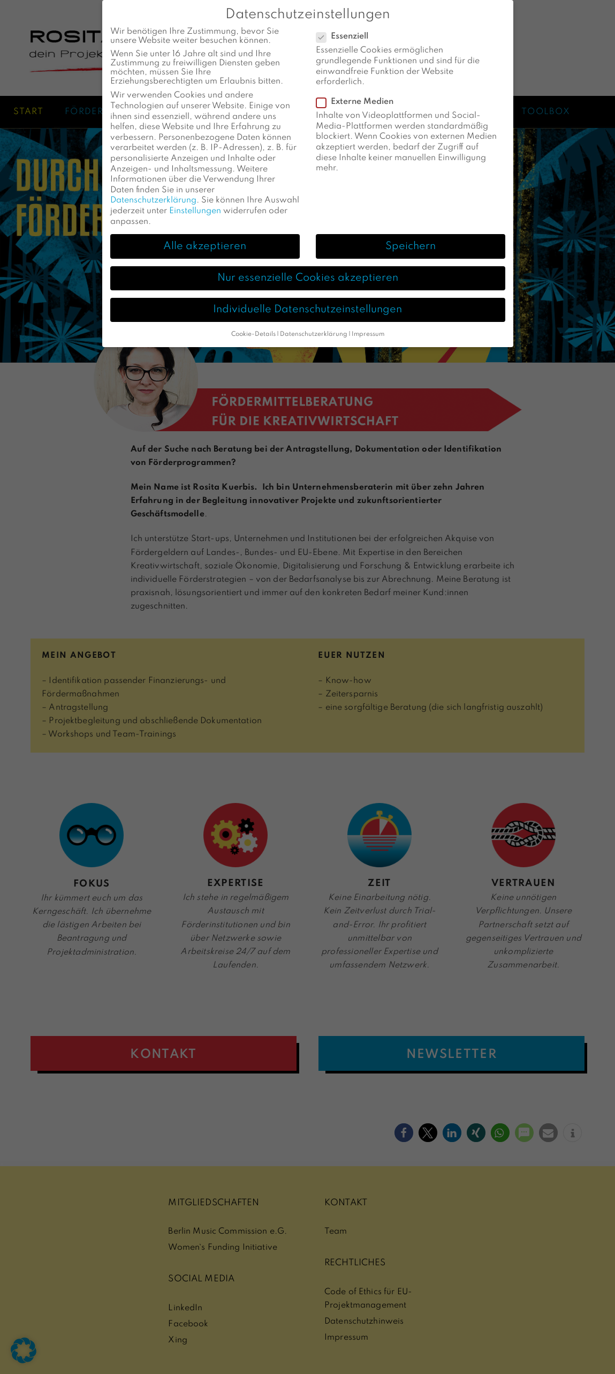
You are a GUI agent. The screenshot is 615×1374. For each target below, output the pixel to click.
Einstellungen (195, 207)
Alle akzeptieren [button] (204, 242)
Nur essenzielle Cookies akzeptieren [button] (307, 274)
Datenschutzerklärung (153, 197)
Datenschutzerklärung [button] (313, 330)
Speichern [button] (410, 242)
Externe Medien (358, 98)
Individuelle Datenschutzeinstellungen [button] (307, 306)
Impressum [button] (368, 330)
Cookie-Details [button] (253, 330)
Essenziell (345, 33)
